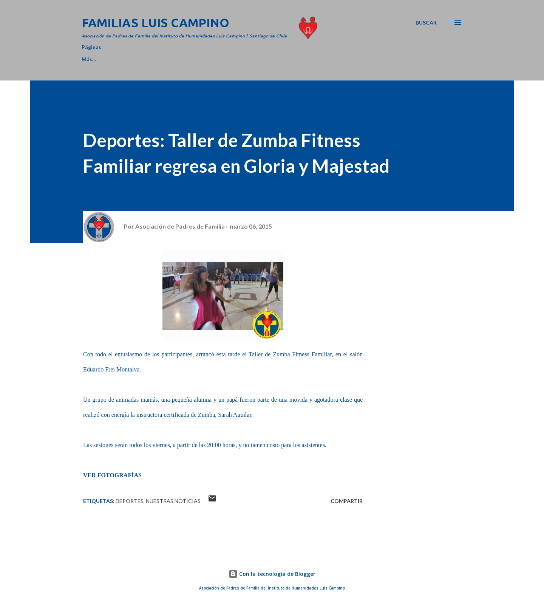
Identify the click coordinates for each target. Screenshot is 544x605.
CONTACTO (392, 59)
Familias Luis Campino (155, 22)
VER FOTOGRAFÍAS (112, 475)
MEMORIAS (279, 59)
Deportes (130, 501)
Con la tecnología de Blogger (272, 573)
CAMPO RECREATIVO (215, 59)
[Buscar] (426, 23)
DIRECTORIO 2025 (142, 59)
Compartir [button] (347, 501)
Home (89, 59)
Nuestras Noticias (173, 501)
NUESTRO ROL (335, 59)
